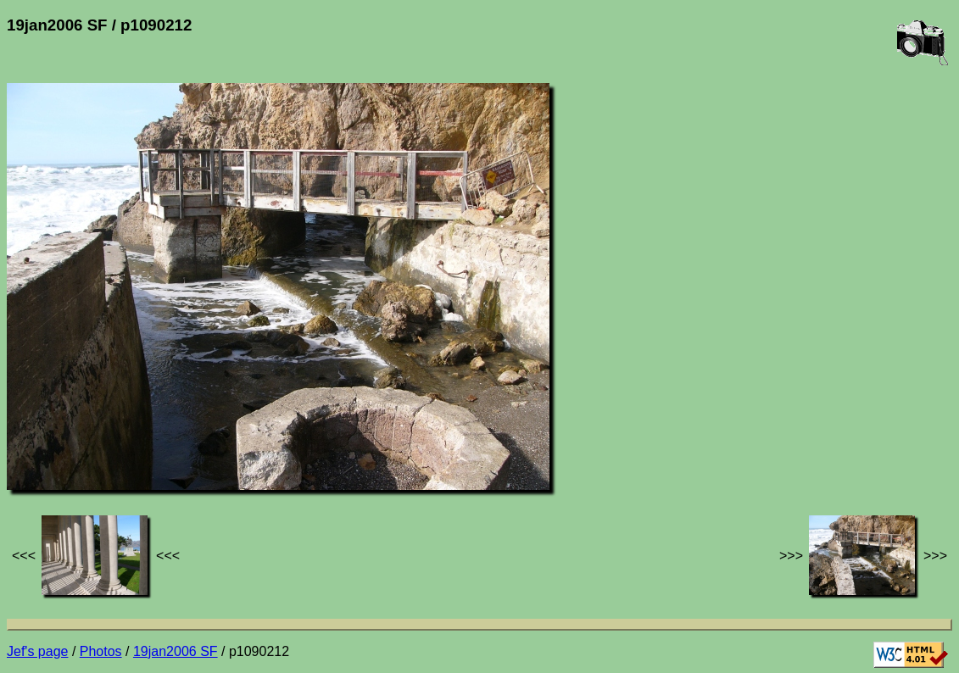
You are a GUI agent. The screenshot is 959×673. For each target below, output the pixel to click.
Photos (101, 651)
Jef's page (37, 651)
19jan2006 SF (175, 651)
